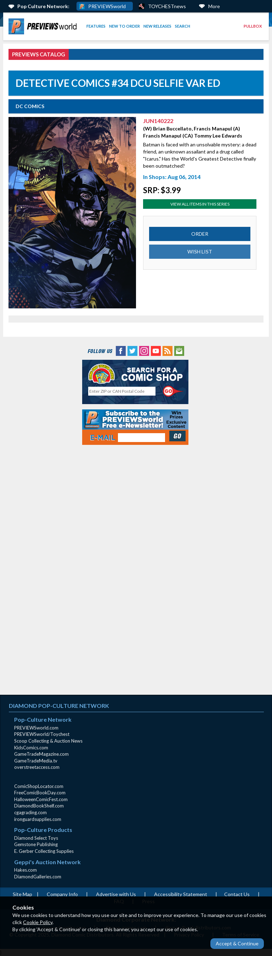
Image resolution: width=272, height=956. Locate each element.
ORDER (199, 234)
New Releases (157, 26)
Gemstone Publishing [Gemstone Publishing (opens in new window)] (36, 844)
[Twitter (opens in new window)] (132, 350)
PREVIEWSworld (107, 6)
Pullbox (253, 26)
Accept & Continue (237, 943)
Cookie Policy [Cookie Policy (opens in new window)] (37, 922)
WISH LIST (199, 251)
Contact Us (237, 894)
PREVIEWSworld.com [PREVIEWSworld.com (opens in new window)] (36, 728)
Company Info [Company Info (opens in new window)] (62, 894)
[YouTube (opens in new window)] (156, 350)
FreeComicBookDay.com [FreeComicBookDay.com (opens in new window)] (40, 792)
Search (182, 26)
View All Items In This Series (200, 204)
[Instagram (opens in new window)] (144, 350)
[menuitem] (44, 26)
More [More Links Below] (214, 6)
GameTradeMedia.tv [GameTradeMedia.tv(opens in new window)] (35, 761)
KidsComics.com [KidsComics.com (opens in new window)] (31, 747)
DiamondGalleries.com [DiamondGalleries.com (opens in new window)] (37, 876)
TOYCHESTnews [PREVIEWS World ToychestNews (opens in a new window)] (167, 6)
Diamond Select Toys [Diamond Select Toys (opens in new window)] (36, 838)
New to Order (124, 26)
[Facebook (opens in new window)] (120, 350)
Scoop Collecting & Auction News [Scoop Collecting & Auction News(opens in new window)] (48, 741)
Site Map (22, 894)
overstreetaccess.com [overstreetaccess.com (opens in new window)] (37, 767)
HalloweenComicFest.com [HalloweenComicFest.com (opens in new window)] (41, 799)
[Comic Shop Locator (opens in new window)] (135, 373)
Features (96, 26)
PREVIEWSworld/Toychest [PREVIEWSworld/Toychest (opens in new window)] (41, 734)
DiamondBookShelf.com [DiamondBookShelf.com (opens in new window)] (39, 806)
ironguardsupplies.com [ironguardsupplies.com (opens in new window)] (37, 819)
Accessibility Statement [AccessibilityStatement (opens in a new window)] (180, 894)
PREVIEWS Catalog (38, 54)
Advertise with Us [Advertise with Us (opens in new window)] (116, 894)
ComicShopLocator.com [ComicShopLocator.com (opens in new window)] (38, 786)
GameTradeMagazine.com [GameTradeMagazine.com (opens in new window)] (41, 754)
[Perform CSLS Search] (173, 391)
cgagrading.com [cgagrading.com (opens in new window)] (30, 812)
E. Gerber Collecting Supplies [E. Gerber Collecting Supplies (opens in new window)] (44, 851)
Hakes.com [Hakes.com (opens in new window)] (25, 870)
